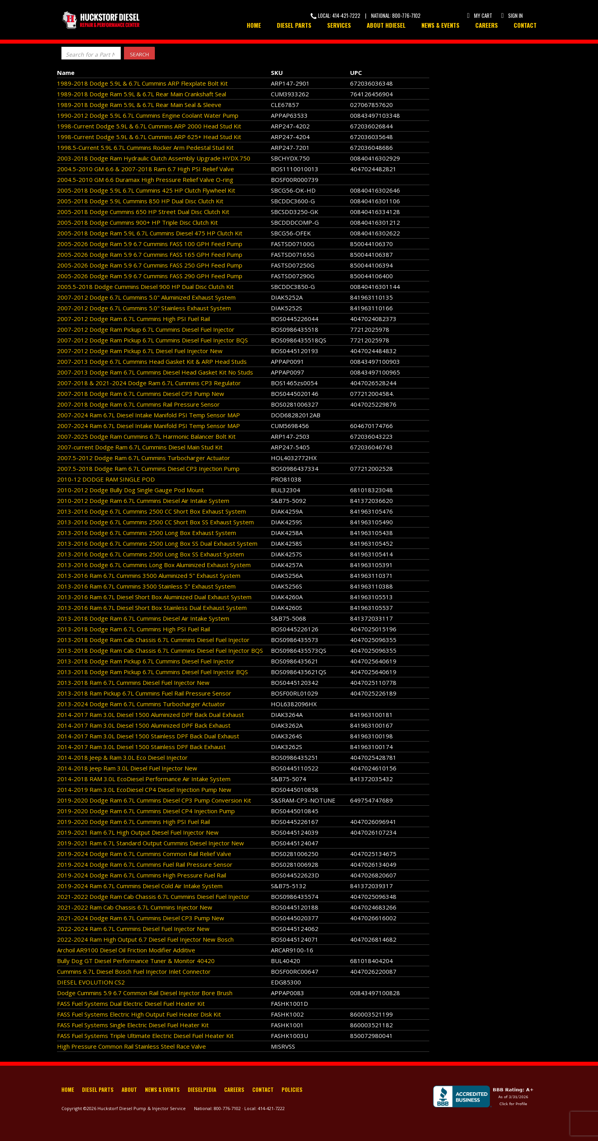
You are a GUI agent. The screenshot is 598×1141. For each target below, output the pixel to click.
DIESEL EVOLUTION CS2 (91, 982)
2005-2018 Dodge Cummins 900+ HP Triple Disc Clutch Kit (137, 222)
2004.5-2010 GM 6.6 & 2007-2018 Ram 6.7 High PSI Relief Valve (145, 169)
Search (139, 54)
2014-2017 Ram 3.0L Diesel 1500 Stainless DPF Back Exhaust (141, 747)
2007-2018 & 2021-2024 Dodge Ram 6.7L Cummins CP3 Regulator (149, 383)
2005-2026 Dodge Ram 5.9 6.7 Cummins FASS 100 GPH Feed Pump (149, 244)
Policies (292, 1089)
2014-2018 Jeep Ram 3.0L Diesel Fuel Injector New (127, 768)
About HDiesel (386, 25)
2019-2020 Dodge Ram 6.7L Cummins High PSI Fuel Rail (133, 822)
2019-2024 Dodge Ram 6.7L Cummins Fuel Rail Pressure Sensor (144, 864)
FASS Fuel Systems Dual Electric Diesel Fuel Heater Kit (131, 1003)
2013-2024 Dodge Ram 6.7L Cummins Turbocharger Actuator (141, 704)
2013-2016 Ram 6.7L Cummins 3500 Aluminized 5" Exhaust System (148, 575)
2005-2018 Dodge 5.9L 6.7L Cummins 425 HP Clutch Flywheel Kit (146, 190)
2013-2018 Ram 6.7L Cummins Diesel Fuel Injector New (133, 682)
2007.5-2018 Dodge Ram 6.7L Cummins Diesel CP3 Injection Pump (148, 468)
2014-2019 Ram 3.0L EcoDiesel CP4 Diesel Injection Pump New (144, 789)
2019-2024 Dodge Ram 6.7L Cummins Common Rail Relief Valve (144, 854)
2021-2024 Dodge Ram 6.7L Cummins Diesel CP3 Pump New (140, 918)
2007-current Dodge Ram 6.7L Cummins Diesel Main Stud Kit (140, 447)
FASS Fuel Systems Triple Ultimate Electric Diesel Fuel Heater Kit (145, 1036)
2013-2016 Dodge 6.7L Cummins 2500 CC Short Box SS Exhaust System (155, 522)
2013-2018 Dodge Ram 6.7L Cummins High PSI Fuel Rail (133, 629)
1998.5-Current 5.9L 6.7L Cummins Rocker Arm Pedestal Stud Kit (145, 147)
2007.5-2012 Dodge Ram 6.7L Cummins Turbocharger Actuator (143, 458)
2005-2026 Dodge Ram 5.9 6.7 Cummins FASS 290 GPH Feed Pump (149, 276)
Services (339, 25)
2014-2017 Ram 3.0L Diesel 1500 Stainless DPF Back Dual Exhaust (148, 736)
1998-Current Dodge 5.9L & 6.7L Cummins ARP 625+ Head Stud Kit (149, 137)
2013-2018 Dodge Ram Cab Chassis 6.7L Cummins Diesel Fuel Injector (153, 640)
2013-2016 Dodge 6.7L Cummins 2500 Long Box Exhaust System (146, 533)
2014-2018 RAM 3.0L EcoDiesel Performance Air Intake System (143, 779)
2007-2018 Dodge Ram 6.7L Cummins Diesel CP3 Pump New (140, 394)
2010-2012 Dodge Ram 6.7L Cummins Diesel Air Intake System (143, 501)
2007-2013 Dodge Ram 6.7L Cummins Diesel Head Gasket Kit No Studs (155, 372)
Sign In (511, 15)
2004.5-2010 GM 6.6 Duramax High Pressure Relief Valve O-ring (145, 179)
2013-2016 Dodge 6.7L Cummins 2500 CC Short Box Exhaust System (151, 511)
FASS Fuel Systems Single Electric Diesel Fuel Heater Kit (133, 1025)
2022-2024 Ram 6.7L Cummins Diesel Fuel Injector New (133, 929)
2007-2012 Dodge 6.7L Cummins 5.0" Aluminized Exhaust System (146, 297)
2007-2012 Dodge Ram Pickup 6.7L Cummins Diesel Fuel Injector (145, 329)
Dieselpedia (202, 1089)
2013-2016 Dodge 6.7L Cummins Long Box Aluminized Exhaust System (154, 565)
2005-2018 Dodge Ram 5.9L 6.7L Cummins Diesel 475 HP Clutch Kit (149, 233)
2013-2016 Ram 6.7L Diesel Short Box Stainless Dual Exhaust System (152, 608)
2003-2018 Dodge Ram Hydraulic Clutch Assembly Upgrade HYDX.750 (153, 158)
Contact (525, 25)
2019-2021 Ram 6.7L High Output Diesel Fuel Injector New (138, 832)
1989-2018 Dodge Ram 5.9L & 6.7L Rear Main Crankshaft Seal (141, 94)
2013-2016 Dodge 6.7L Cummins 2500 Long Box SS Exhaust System (150, 554)
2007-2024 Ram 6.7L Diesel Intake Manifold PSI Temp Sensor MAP (148, 415)
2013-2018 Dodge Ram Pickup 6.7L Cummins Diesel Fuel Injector (145, 661)
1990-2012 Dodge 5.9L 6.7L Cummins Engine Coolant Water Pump (147, 115)
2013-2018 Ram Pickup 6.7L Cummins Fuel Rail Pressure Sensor (144, 693)
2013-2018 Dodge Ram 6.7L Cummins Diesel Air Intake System (143, 618)
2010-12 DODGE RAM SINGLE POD (106, 479)
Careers (486, 25)
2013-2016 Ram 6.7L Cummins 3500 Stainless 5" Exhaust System (146, 586)
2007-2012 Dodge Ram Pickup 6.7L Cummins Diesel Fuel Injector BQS (152, 340)
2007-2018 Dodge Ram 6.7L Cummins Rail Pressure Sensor (138, 404)
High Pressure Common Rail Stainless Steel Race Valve (131, 1046)
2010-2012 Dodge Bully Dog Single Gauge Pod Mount (130, 490)
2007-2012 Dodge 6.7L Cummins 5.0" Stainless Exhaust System (144, 308)
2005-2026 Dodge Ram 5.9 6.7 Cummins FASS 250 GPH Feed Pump (149, 265)
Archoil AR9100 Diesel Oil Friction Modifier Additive (126, 950)
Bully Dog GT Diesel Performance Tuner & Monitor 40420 (136, 961)
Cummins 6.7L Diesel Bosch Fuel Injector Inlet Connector (134, 971)
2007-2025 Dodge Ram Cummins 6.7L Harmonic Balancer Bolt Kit (146, 436)
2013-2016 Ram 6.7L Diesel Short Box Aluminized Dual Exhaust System (154, 597)
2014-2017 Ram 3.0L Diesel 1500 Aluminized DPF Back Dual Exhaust (150, 715)
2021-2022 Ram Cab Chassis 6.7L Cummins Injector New (134, 907)
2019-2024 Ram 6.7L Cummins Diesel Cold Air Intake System (140, 886)
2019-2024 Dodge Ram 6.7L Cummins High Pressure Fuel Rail (141, 875)
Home (254, 25)
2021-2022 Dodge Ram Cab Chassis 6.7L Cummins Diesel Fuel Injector (153, 896)
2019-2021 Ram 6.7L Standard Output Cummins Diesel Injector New (150, 843)
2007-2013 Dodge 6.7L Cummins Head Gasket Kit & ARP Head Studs (152, 361)
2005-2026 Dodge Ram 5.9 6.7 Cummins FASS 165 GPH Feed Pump (149, 254)
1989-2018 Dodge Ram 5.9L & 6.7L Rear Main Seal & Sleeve (139, 105)
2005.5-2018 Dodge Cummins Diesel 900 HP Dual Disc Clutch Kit (145, 287)
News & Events (440, 25)
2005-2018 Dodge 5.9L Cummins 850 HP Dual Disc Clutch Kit (140, 201)
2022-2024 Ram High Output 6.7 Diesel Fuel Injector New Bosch (145, 939)
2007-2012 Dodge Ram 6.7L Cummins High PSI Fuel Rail (133, 319)
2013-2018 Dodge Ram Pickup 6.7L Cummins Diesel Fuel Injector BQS (152, 672)
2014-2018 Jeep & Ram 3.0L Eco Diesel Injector (122, 757)
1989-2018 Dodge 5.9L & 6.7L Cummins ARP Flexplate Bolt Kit (142, 83)
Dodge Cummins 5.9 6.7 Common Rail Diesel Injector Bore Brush (144, 993)
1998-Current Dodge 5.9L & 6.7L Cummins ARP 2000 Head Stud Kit (149, 126)
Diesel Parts (294, 25)
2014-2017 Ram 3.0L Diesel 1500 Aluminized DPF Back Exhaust (143, 725)
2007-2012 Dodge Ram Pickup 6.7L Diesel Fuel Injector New (140, 351)
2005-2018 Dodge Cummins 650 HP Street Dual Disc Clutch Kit (143, 212)
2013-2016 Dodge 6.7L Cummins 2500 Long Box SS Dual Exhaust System (157, 543)
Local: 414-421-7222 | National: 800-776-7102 (365, 15)
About (129, 1089)
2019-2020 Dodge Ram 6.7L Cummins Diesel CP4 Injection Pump (146, 811)
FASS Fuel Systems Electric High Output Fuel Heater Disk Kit (139, 1014)
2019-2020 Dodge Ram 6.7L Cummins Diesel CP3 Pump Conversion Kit (154, 800)
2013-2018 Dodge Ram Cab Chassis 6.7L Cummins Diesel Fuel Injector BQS (160, 650)
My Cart (479, 15)
